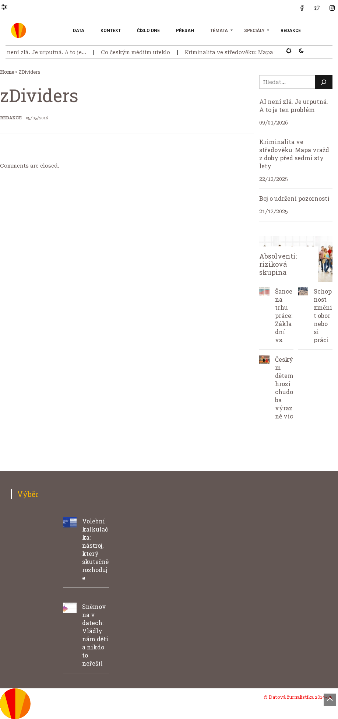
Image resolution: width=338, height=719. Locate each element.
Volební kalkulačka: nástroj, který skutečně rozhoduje (95, 549)
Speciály (254, 30)
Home (7, 72)
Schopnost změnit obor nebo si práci (323, 315)
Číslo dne (148, 30)
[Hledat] (323, 82)
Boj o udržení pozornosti (294, 198)
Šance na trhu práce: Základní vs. (283, 315)
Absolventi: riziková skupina (278, 264)
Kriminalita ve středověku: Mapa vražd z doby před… (258, 52)
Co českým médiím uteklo (137, 52)
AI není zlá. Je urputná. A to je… (45, 52)
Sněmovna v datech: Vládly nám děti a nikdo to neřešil (95, 635)
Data (78, 30)
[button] (7, 6)
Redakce (291, 30)
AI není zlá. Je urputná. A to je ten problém (293, 105)
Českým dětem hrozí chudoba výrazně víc (284, 387)
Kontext (111, 30)
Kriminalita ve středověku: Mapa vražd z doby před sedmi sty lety (294, 154)
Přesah (185, 30)
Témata (219, 30)
